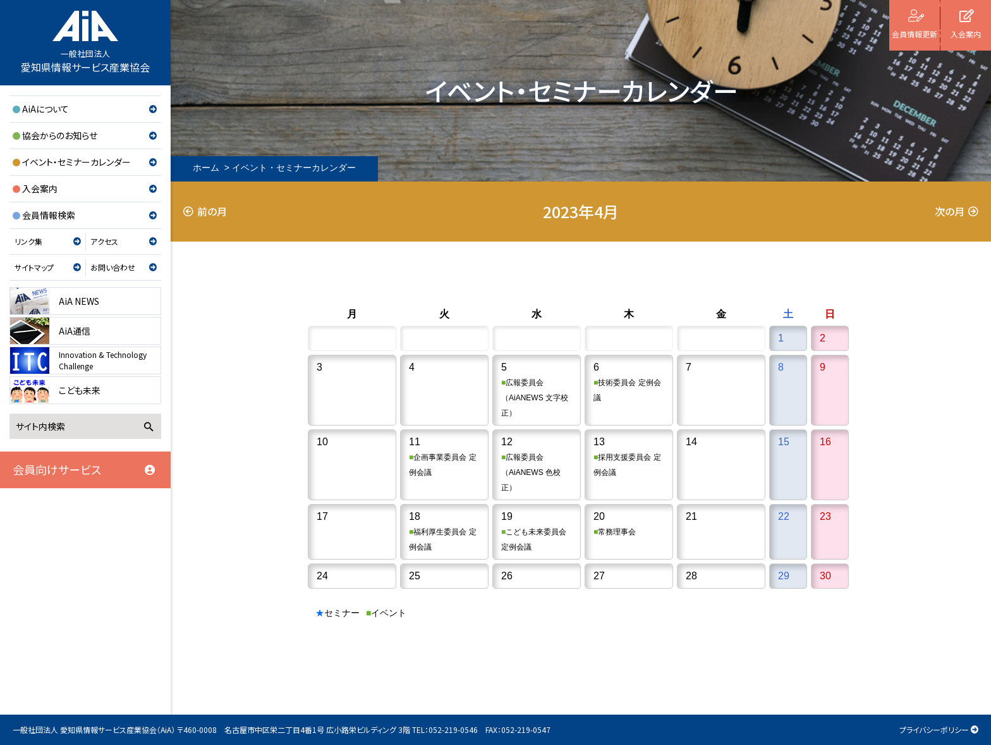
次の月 (949, 211)
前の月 (212, 211)
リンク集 (28, 241)
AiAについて (45, 108)
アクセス (104, 241)
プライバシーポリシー (934, 729)
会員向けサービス (57, 469)
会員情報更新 (914, 33)
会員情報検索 (48, 215)
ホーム (206, 168)
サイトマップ (34, 267)
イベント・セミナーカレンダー (76, 162)
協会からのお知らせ (59, 135)
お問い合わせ (112, 267)
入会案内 (40, 188)
